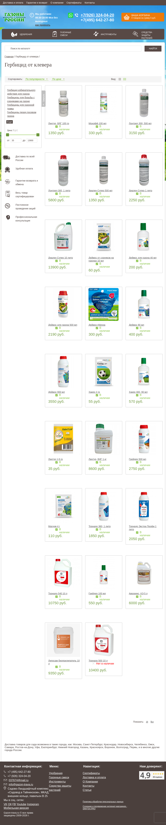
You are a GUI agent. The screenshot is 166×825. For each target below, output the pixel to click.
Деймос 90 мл (136, 325)
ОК (10, 804)
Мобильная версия (16, 808)
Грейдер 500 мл (137, 459)
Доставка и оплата (13, 2)
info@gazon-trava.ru (21, 784)
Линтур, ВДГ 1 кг (97, 459)
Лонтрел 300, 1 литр (59, 190)
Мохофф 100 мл (97, 123)
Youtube (21, 804)
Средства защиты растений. (147, 35)
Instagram (33, 804)
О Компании (90, 781)
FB (14, 804)
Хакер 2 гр (94, 392)
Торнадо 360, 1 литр (99, 526)
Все (152, 722)
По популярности (36, 79)
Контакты (90, 2)
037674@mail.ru (19, 780)
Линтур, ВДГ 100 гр (58, 123)
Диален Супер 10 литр (60, 257)
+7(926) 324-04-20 (97, 15)
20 (147, 722)
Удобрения (26, 34)
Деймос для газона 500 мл (62, 325)
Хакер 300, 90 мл (138, 392)
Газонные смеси (65, 33)
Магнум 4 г (54, 526)
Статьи (87, 790)
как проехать (42, 25)
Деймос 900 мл (56, 392)
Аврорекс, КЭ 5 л (138, 593)
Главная (9, 56)
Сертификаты (74, 2)
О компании (56, 2)
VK (5, 804)
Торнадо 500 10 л (98, 660)
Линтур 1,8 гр (55, 459)
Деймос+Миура (97, 325)
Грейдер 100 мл (97, 593)
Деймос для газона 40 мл (142, 257)
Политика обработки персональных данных (103, 801)
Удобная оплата (24, 168)
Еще (9, 121)
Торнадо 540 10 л (57, 593)
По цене (58, 79)
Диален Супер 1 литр (140, 190)
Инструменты (107, 34)
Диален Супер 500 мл (100, 190)
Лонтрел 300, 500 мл (140, 123)
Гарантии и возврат (36, 2)
